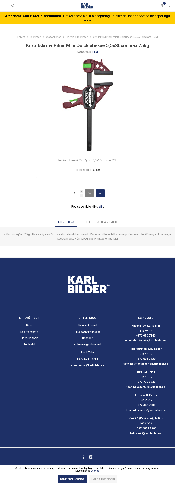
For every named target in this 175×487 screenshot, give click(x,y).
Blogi (29, 325)
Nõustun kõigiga (72, 479)
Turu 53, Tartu (146, 372)
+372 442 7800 (146, 405)
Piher (95, 51)
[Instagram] (91, 457)
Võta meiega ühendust (87, 344)
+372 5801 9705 (145, 428)
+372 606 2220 (146, 358)
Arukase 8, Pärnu (146, 395)
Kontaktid (29, 344)
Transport (87, 338)
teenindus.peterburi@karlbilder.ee (146, 363)
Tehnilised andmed (101, 222)
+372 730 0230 (146, 382)
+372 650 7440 (146, 335)
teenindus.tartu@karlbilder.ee (146, 387)
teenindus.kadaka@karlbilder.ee (146, 340)
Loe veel (95, 471)
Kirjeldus (66, 222)
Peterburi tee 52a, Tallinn (145, 348)
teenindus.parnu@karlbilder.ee (146, 410)
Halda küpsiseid (103, 479)
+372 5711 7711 (87, 358)
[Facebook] (84, 457)
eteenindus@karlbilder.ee (87, 365)
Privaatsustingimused (87, 331)
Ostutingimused (87, 325)
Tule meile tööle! (29, 338)
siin (101, 206)
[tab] (66, 222)
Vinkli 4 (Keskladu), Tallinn (146, 418)
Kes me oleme (29, 331)
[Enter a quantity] (74, 193)
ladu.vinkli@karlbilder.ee (146, 433)
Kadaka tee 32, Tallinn (146, 325)
